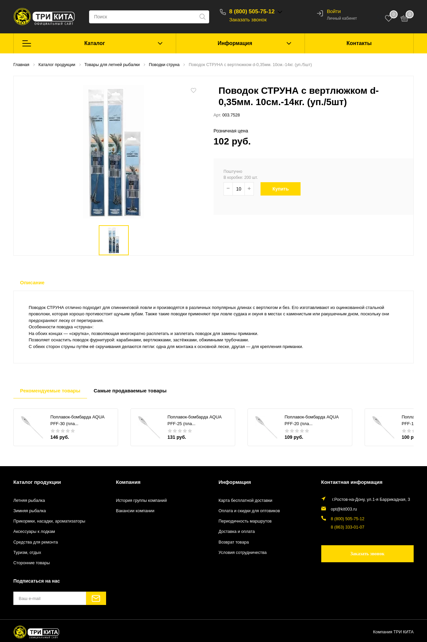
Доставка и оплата (237, 531)
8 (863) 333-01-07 (348, 527)
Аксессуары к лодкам (34, 531)
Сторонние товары (31, 563)
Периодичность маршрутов (245, 521)
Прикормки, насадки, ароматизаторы (49, 521)
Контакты (359, 43)
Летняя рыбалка (29, 500)
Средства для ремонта (35, 542)
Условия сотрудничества (243, 552)
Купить (283, 189)
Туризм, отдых (27, 552)
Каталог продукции (37, 482)
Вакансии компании (135, 511)
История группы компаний (141, 500)
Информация (235, 43)
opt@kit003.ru (344, 509)
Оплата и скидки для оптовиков (249, 511)
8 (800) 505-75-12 (252, 11)
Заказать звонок (248, 19)
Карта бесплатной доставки (245, 500)
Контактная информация (352, 482)
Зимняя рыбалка (29, 511)
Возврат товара (234, 542)
